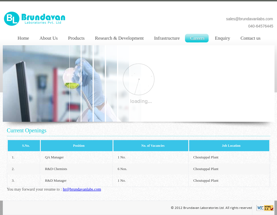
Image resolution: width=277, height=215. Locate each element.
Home (23, 38)
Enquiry (222, 38)
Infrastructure (167, 38)
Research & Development (119, 38)
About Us (48, 38)
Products (76, 38)
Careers (197, 38)
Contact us (250, 38)
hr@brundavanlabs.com (82, 189)
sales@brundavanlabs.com (249, 19)
